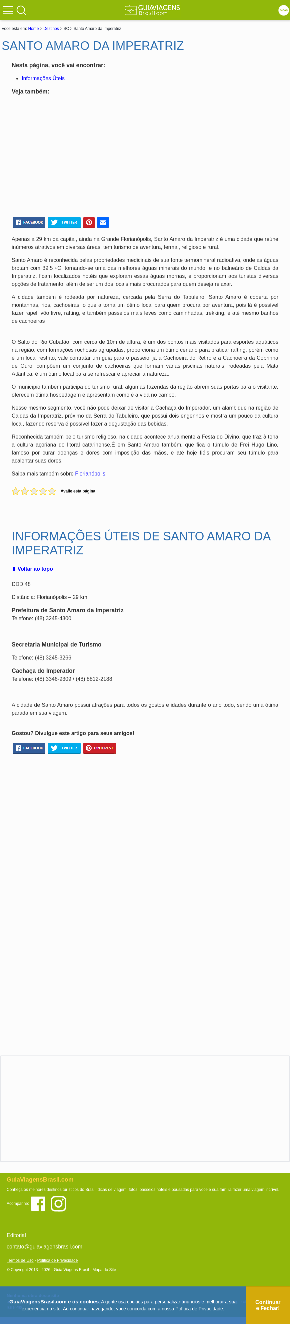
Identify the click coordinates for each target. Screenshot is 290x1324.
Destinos (51, 28)
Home (33, 28)
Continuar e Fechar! (268, 1305)
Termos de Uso (20, 1260)
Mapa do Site (104, 1269)
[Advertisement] (76, 155)
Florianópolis (90, 473)
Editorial (16, 1235)
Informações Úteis (43, 78)
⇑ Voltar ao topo (32, 569)
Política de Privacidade (57, 1260)
